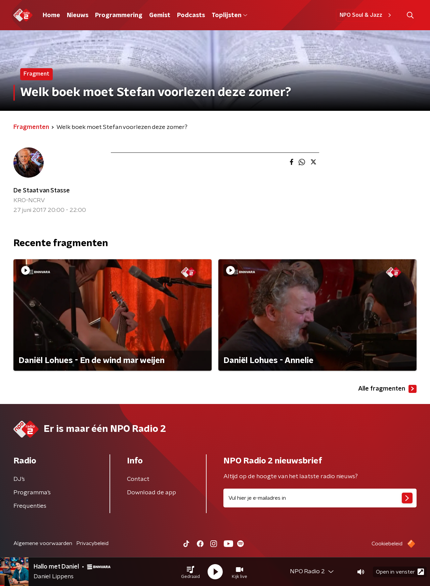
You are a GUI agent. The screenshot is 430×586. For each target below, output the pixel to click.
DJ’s (19, 479)
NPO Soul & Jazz (366, 15)
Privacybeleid (92, 543)
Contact (138, 479)
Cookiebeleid (387, 543)
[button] (190, 572)
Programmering (118, 15)
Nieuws (77, 15)
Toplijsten (229, 15)
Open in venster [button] (400, 572)
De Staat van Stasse (41, 191)
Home (51, 15)
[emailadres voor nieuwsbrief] (320, 498)
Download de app (151, 493)
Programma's (32, 493)
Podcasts (191, 15)
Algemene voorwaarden (42, 543)
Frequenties (29, 506)
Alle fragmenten (387, 389)
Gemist (159, 15)
